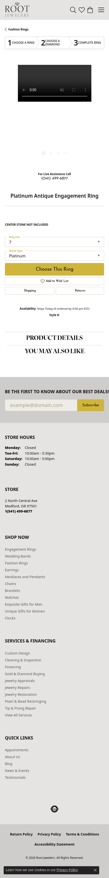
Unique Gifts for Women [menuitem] (25, 611)
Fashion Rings (18, 29)
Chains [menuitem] (10, 583)
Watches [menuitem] (12, 597)
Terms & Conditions (82, 834)
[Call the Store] (18, 511)
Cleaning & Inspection (23, 660)
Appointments (16, 750)
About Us (12, 756)
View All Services (18, 715)
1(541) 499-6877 (54, 179)
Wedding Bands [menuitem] (18, 556)
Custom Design (17, 653)
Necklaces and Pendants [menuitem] (25, 576)
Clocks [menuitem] (10, 618)
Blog (8, 763)
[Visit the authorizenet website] (54, 809)
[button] (73, 10)
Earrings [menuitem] (12, 570)
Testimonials (15, 777)
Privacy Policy (49, 834)
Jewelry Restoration (21, 694)
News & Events (17, 770)
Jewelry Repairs (17, 687)
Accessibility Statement (55, 844)
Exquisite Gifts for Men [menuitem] (23, 604)
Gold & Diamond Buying (25, 673)
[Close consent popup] (95, 870)
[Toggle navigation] (101, 10)
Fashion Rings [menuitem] (16, 563)
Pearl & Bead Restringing (25, 701)
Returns (80, 290)
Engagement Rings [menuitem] (20, 549)
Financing (13, 667)
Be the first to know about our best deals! (54, 391)
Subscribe (90, 405)
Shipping (30, 290)
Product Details (54, 338)
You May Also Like (55, 352)
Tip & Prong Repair (20, 708)
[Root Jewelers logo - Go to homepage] (17, 10)
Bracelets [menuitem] (12, 590)
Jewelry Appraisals (20, 680)
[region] (54, 114)
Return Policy (21, 834)
